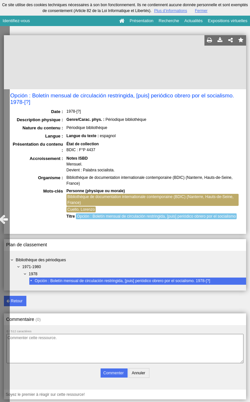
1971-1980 (31, 267)
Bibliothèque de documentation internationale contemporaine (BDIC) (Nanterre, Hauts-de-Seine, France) (150, 199)
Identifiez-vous (16, 20)
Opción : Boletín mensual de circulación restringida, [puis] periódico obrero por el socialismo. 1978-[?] (122, 281)
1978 (33, 274)
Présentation (141, 20)
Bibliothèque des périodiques (41, 260)
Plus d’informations (170, 10)
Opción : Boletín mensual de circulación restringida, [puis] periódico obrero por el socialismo (156, 216)
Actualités (193, 20)
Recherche (169, 20)
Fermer (201, 10)
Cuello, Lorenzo (81, 209)
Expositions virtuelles (227, 20)
